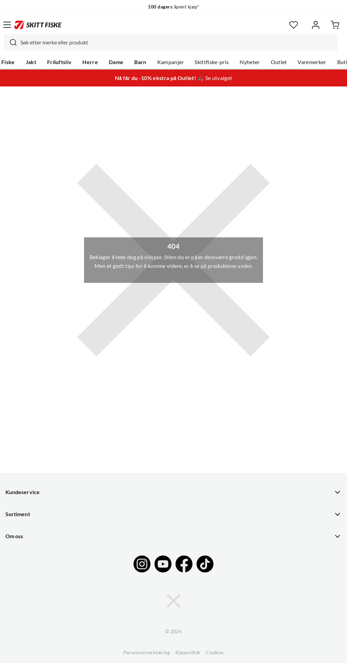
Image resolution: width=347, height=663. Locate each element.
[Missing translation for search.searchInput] (10, 42)
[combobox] (171, 42)
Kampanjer (170, 62)
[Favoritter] (294, 25)
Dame (116, 62)
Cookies (215, 652)
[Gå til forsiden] (38, 24)
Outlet (279, 62)
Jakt (31, 62)
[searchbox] (177, 42)
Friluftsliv (59, 62)
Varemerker (312, 62)
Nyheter (250, 62)
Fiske (8, 62)
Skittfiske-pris (212, 62)
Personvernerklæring (146, 652)
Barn (140, 62)
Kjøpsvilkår (188, 652)
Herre (90, 62)
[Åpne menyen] (7, 24)
